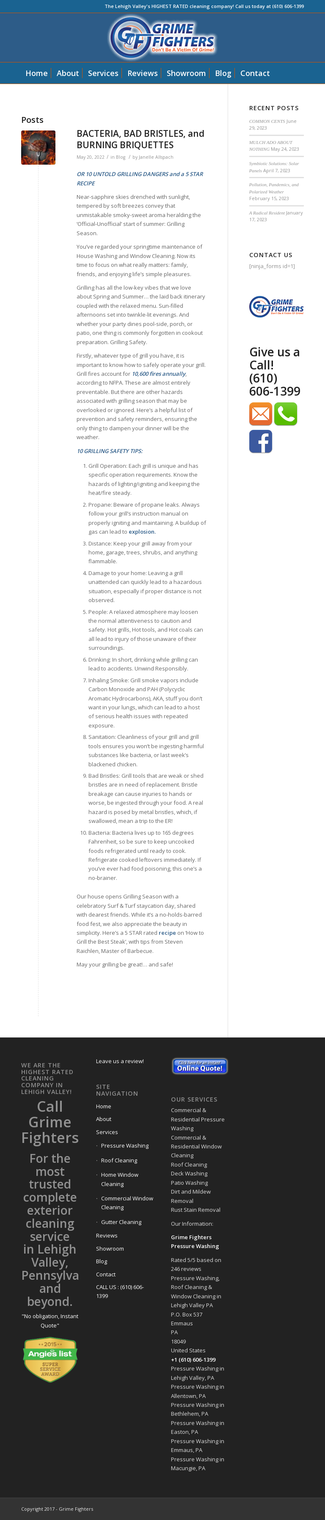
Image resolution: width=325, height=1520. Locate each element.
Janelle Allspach (156, 157)
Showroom (110, 1248)
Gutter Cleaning (121, 1222)
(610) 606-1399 (274, 384)
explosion (141, 531)
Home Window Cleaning (119, 1179)
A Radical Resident (267, 212)
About (103, 1119)
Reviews (107, 1235)
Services (107, 1132)
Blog (120, 157)
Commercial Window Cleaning (127, 1202)
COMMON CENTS (267, 121)
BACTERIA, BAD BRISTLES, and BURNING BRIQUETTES (140, 139)
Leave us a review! (120, 1061)
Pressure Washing (125, 1145)
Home (103, 1106)
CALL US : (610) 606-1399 (120, 1291)
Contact (106, 1274)
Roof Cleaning (119, 1160)
